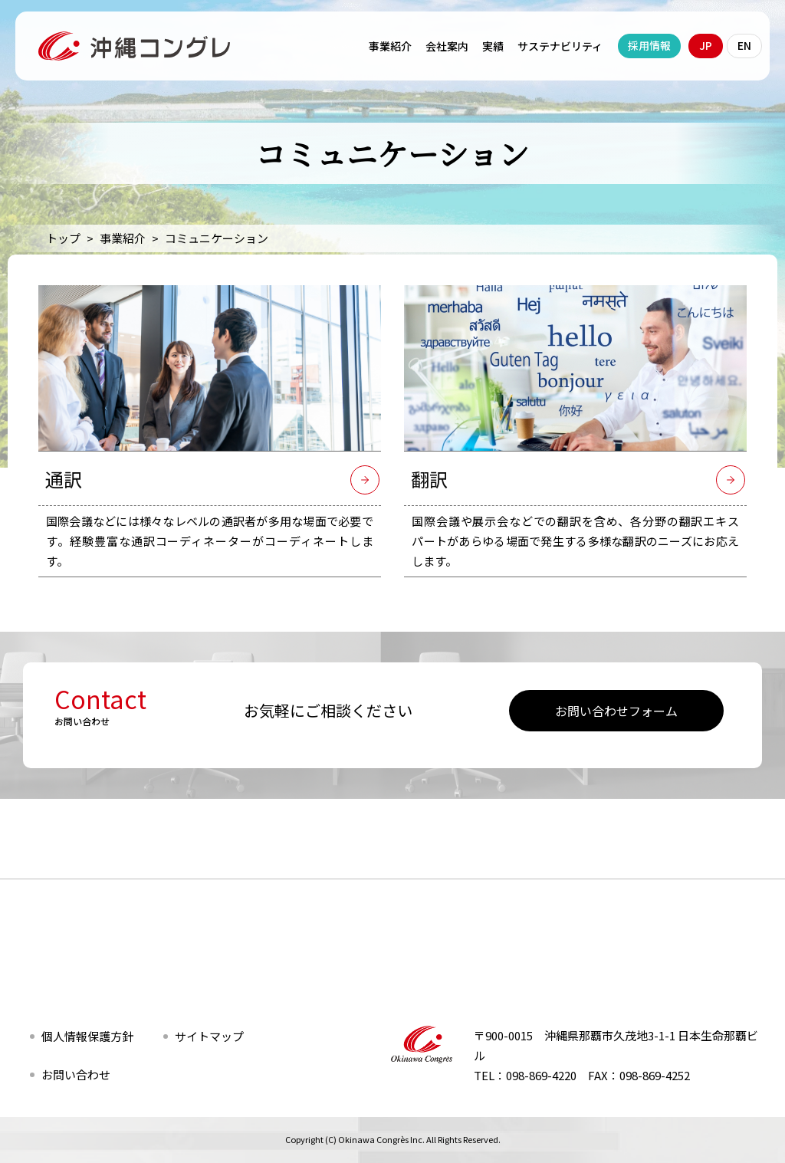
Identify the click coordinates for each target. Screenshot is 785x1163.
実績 (493, 46)
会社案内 (446, 46)
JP (705, 45)
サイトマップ (209, 1036)
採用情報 (649, 45)
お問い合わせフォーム (616, 710)
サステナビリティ (560, 46)
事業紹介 (390, 46)
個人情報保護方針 (87, 1036)
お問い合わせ (75, 1074)
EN (744, 45)
